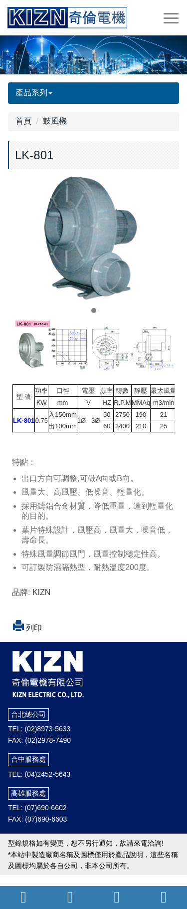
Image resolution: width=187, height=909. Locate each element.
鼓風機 (55, 121)
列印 (25, 627)
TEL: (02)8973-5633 (39, 729)
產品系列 (33, 92)
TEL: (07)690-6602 (37, 808)
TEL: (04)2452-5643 (39, 774)
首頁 (23, 121)
